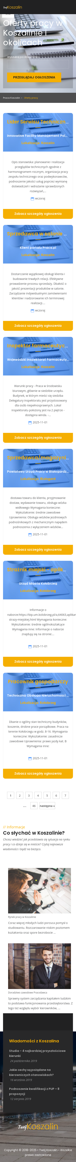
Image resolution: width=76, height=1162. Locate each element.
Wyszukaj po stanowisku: (23, 57)
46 (33, 806)
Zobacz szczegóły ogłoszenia (38, 214)
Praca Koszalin (11, 97)
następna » (47, 806)
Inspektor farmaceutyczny (40, 345)
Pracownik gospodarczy (38, 681)
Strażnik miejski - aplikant (39, 569)
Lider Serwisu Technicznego (41, 121)
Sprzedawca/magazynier (39, 457)
